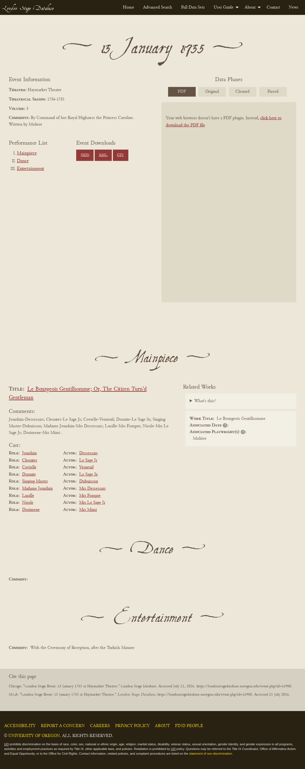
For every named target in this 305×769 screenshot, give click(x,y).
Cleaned (242, 91)
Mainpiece (27, 153)
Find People (189, 726)
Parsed (273, 91)
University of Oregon (34, 736)
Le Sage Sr (88, 474)
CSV (120, 155)
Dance (23, 161)
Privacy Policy (132, 726)
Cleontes (29, 460)
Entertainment (30, 168)
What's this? (205, 401)
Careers (100, 726)
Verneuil (86, 467)
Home (128, 7)
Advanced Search (157, 7)
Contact (273, 7)
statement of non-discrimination (210, 753)
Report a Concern (63, 726)
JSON (85, 155)
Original (212, 91)
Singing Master (35, 481)
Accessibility (20, 726)
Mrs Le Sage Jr (92, 502)
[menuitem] (128, 7)
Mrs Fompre (90, 496)
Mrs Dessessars (92, 488)
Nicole (27, 502)
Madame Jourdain (37, 488)
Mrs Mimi (88, 510)
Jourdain (29, 453)
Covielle (29, 467)
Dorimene (31, 510)
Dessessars (88, 453)
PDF (182, 91)
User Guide (224, 7)
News (293, 7)
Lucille (28, 496)
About (250, 7)
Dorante (29, 474)
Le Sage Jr (88, 460)
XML (103, 155)
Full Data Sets (193, 7)
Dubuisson (88, 481)
